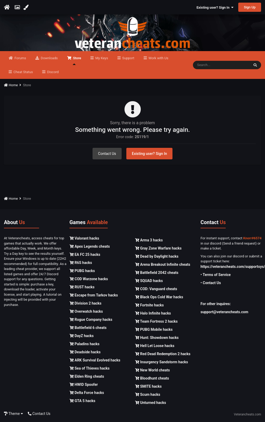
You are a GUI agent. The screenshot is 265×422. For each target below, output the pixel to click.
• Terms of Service (216, 275)
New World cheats (152, 370)
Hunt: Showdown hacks (157, 338)
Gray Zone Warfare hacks (158, 248)
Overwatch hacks (86, 311)
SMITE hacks (148, 386)
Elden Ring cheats (86, 376)
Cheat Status (23, 72)
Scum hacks (147, 394)
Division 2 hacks (85, 303)
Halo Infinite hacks (153, 313)
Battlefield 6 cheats (87, 328)
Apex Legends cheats (89, 246)
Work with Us (158, 58)
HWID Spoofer (83, 384)
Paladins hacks (84, 344)
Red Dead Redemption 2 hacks (162, 354)
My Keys (101, 58)
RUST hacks (81, 287)
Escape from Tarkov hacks (93, 295)
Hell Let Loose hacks (154, 346)
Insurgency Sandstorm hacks (161, 362)
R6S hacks (80, 263)
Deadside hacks (85, 352)
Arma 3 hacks (149, 240)
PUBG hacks (82, 271)
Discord (52, 72)
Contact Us (107, 154)
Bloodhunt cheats (152, 378)
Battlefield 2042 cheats (157, 272)
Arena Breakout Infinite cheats (162, 264)
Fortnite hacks (149, 305)
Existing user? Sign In (215, 7)
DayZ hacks (81, 336)
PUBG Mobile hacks (153, 329)
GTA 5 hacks (82, 401)
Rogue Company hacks (90, 319)
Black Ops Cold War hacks (159, 297)
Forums (20, 58)
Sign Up (250, 7)
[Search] (221, 65)
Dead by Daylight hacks (157, 256)
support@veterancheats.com (224, 312)
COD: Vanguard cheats (156, 289)
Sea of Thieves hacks (89, 368)
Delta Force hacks (86, 393)
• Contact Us (211, 283)
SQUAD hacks (149, 281)
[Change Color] (27, 7)
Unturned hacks (150, 403)
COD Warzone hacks (88, 279)
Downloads (49, 58)
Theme (13, 414)
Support (127, 58)
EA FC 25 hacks (84, 254)
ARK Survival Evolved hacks (94, 360)
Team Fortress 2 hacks (156, 321)
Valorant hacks (84, 238)
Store (76, 60)
